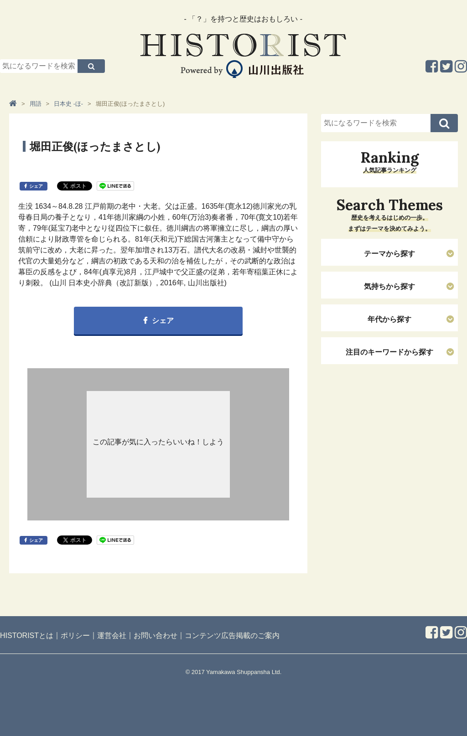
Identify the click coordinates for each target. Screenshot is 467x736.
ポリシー (75, 635)
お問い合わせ (155, 635)
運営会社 (111, 635)
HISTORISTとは (26, 635)
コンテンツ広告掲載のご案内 (232, 635)
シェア (36, 186)
